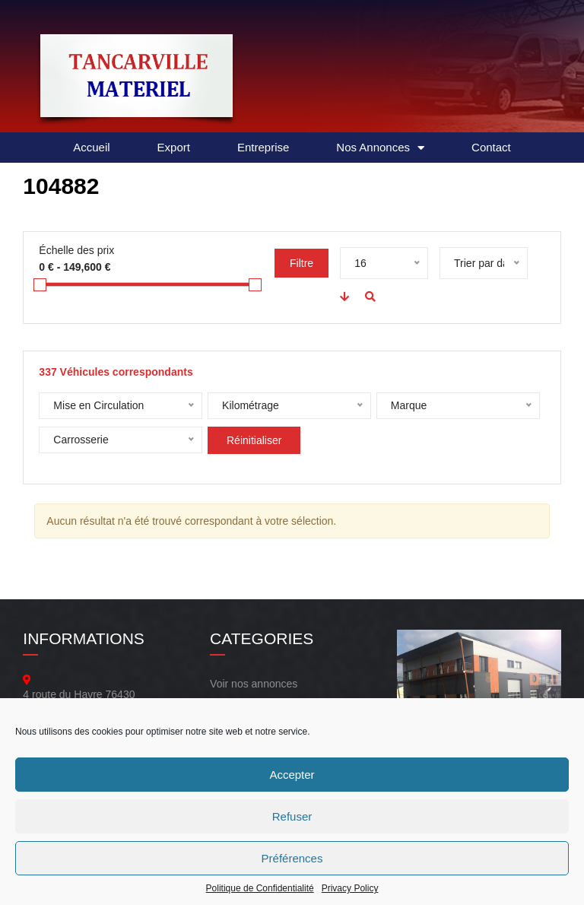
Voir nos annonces (253, 684)
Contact (491, 147)
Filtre (301, 263)
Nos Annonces (380, 148)
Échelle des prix (76, 250)
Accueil (91, 147)
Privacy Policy (350, 888)
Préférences (292, 858)
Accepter (291, 774)
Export (173, 147)
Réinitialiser (254, 440)
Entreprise (263, 147)
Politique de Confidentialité (260, 888)
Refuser (292, 816)
